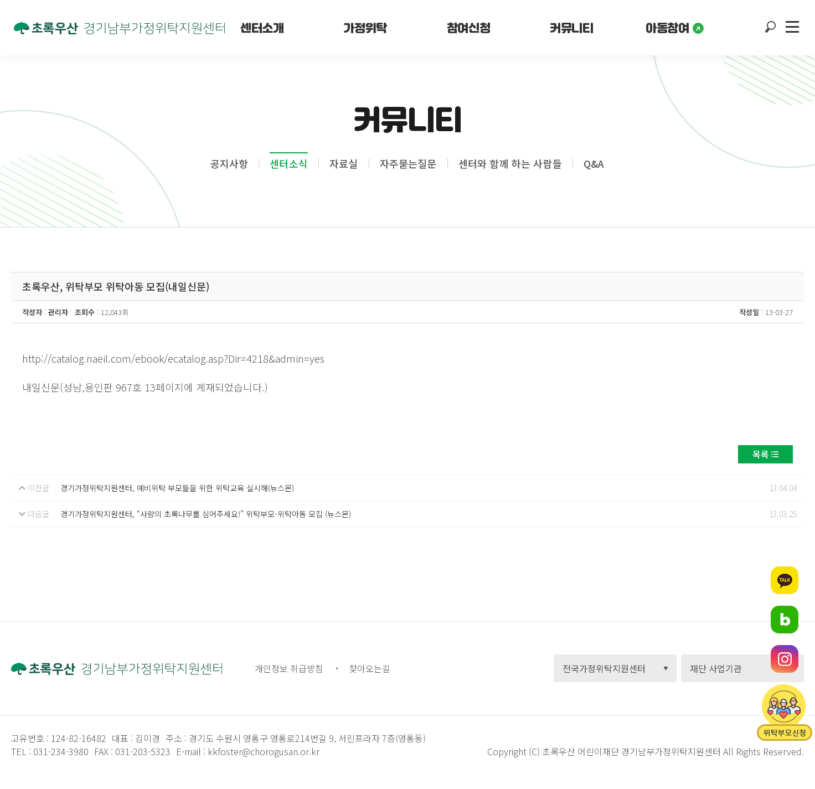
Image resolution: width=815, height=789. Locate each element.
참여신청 (468, 27)
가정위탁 (364, 27)
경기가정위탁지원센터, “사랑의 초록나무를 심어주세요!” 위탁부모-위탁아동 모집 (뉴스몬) (205, 513)
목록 (760, 454)
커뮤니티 (571, 27)
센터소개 (261, 27)
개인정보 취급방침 (289, 668)
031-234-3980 (60, 751)
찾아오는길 (369, 668)
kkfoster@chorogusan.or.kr (263, 751)
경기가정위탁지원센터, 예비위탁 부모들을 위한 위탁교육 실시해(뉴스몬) (177, 487)
